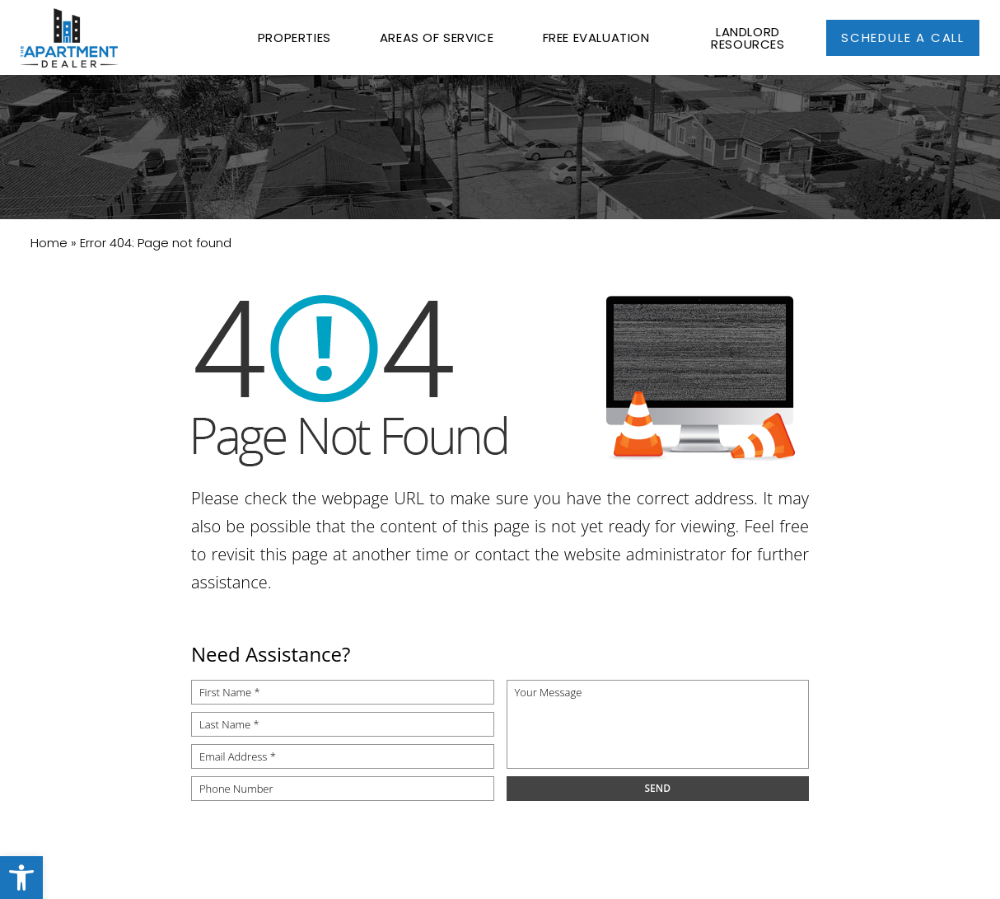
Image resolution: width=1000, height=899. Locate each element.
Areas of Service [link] (437, 37)
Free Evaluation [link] (596, 37)
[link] (21, 877)
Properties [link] (294, 37)
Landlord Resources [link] (747, 38)
